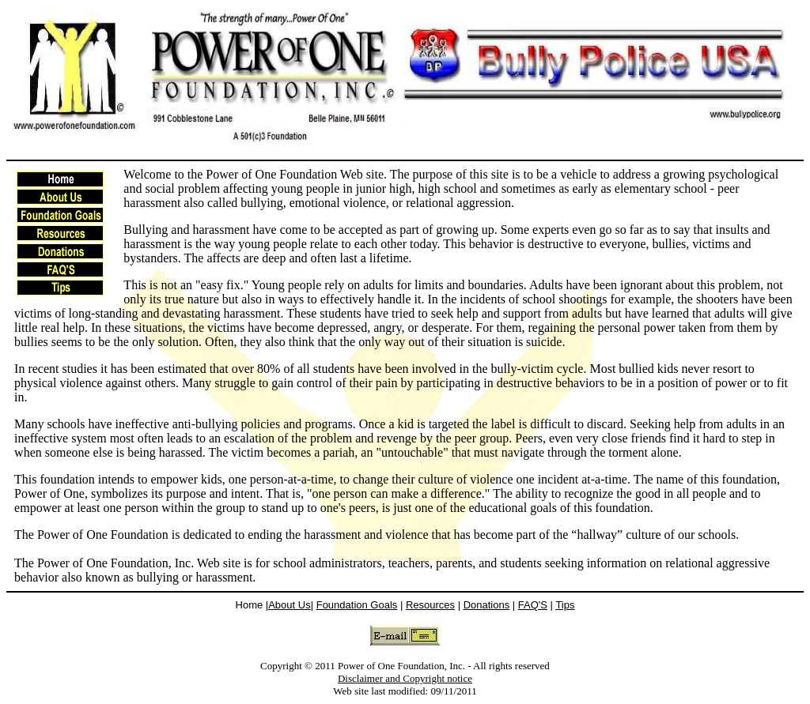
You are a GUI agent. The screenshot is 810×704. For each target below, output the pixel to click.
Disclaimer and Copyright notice (405, 678)
